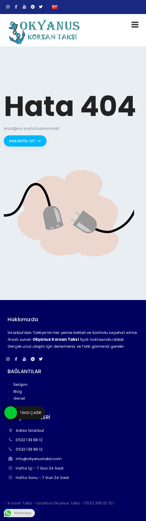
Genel (19, 398)
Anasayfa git (25, 141)
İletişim (20, 384)
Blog (17, 391)
